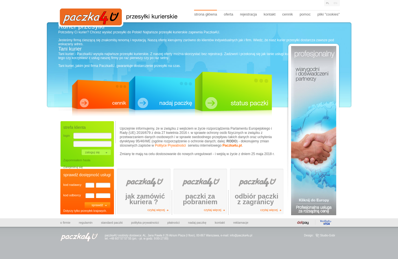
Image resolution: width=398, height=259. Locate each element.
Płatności (173, 222)
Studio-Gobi (327, 235)
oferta (228, 14)
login (66, 135)
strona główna (205, 14)
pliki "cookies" (328, 14)
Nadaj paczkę (197, 222)
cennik (287, 14)
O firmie (65, 222)
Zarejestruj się (73, 167)
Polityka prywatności (145, 222)
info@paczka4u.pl (241, 235)
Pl (327, 3)
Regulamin (86, 222)
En (335, 3)
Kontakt (220, 222)
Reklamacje (240, 222)
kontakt (270, 14)
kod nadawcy (72, 184)
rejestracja (248, 14)
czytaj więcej (156, 210)
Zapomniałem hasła (77, 160)
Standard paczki (112, 222)
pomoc (305, 14)
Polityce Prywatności (170, 145)
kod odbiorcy (72, 195)
